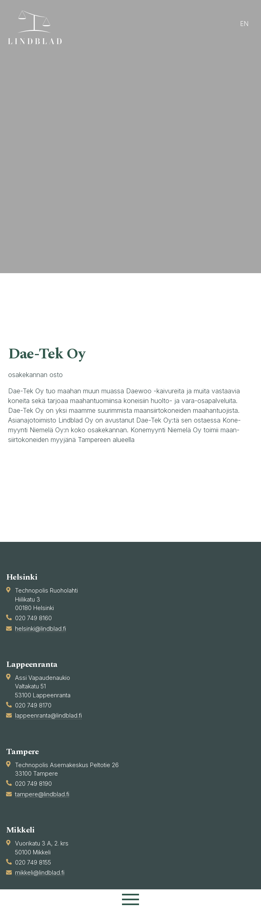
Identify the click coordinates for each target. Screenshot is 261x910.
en (244, 24)
